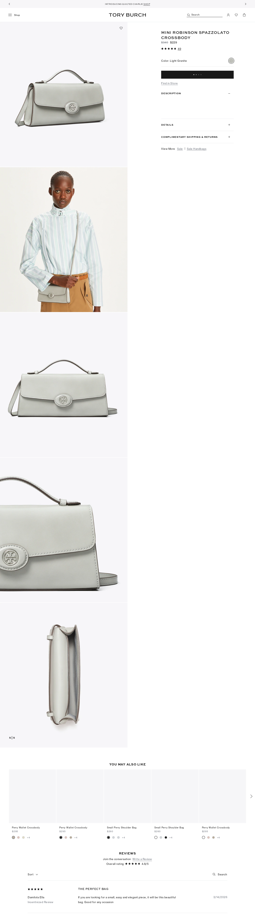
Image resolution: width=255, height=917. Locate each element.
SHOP (146, 4)
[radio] (231, 60)
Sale (180, 148)
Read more (221, 111)
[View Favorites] (236, 15)
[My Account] (228, 15)
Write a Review (142, 852)
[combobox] (33, 868)
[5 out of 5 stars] (36, 882)
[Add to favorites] (121, 28)
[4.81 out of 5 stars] (169, 48)
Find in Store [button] (169, 83)
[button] (64, 94)
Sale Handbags (197, 148)
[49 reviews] (179, 48)
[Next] (245, 4)
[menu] (15, 15)
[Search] (205, 15)
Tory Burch (127, 15)
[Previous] (9, 4)
